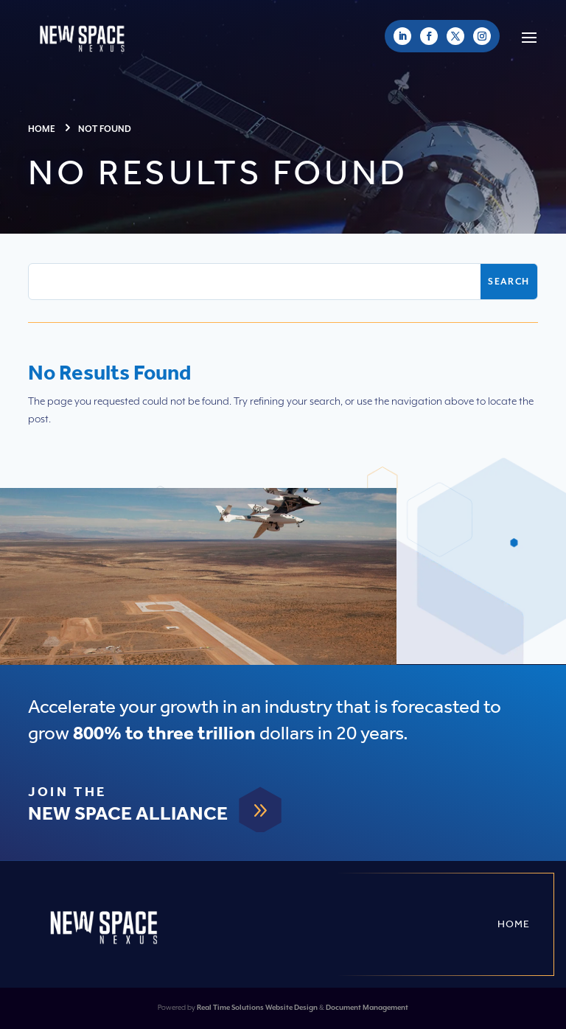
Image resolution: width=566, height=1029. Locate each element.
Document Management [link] (367, 1008)
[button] (529, 36)
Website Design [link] (291, 1008)
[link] (402, 36)
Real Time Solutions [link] (230, 1008)
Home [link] (513, 924)
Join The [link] (67, 792)
